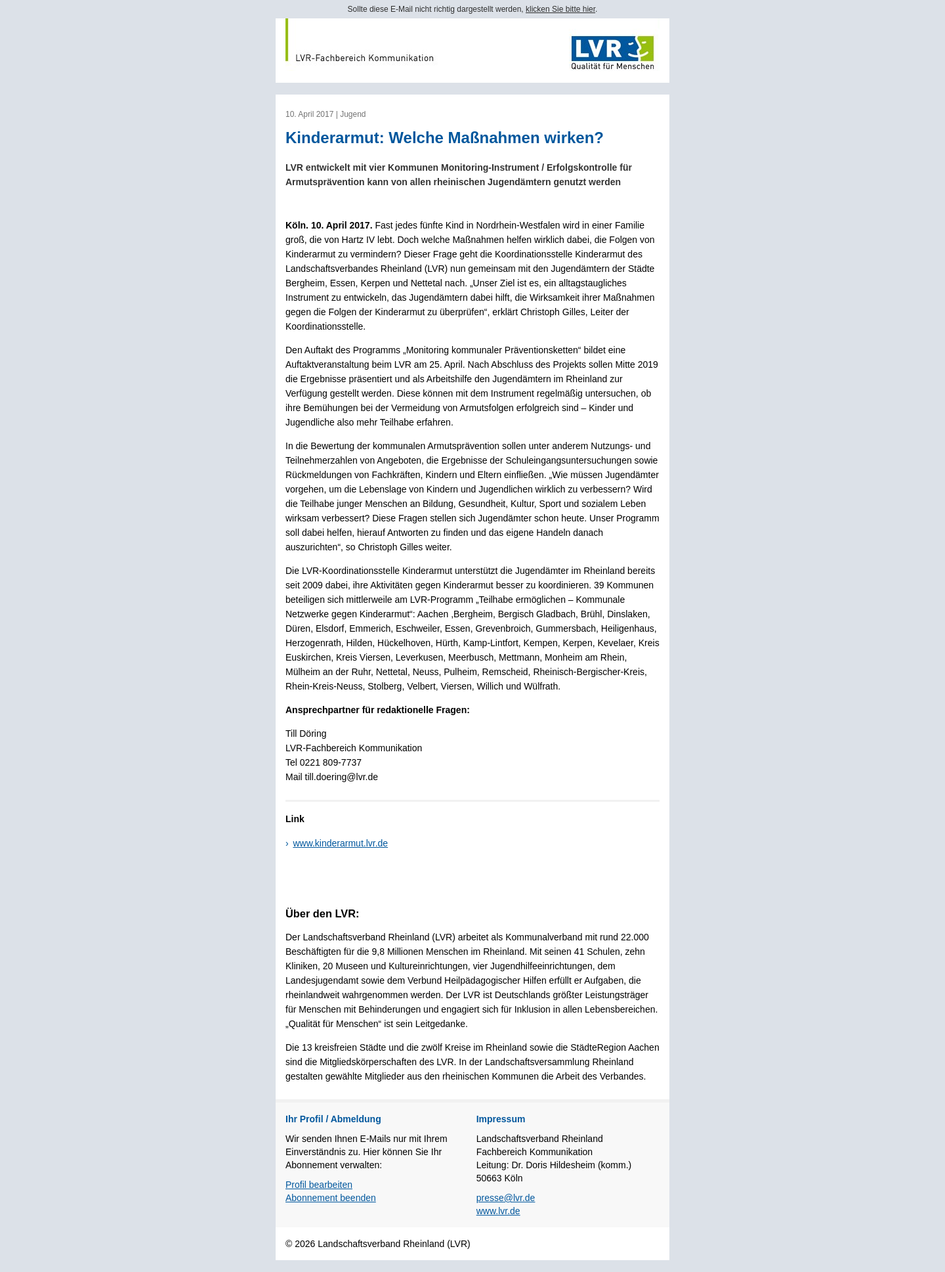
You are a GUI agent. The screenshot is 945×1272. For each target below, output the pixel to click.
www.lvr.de (498, 1211)
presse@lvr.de (506, 1198)
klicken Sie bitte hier (560, 9)
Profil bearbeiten (318, 1184)
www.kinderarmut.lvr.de (340, 843)
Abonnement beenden (330, 1198)
